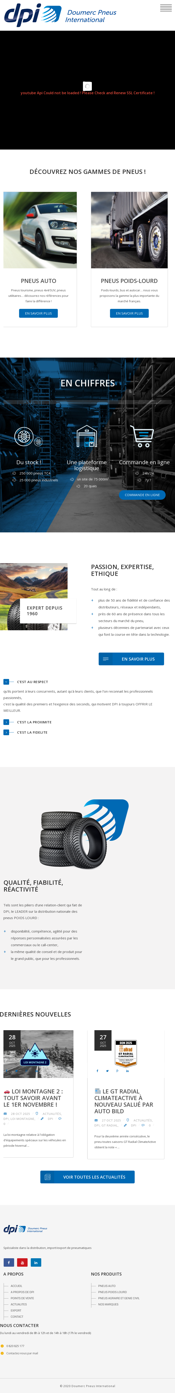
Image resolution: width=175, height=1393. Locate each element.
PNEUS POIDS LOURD (112, 1292)
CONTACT (17, 1317)
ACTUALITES (19, 1304)
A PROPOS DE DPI (22, 1292)
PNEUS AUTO (107, 1286)
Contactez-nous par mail (22, 1353)
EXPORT (16, 1311)
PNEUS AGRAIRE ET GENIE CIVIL (119, 1298)
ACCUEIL (16, 1286)
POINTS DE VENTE (22, 1298)
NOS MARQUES (108, 1304)
